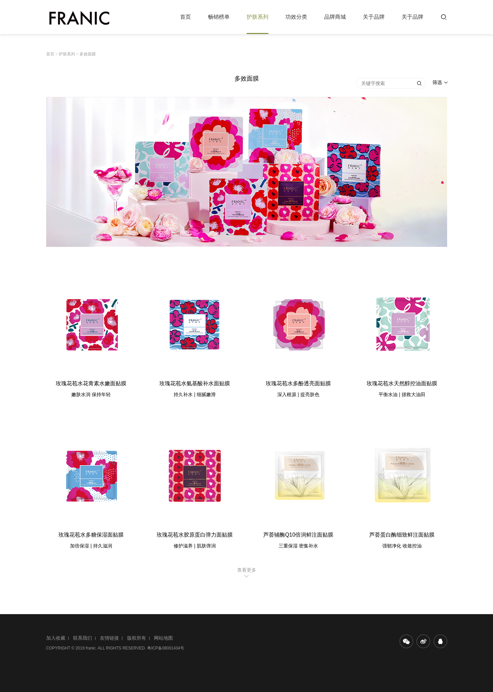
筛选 (437, 82)
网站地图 (163, 638)
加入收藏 (55, 638)
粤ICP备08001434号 (165, 648)
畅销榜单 (219, 17)
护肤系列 (257, 17)
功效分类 (296, 17)
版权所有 (136, 638)
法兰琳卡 (79, 17)
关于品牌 (374, 17)
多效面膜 (88, 54)
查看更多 (246, 570)
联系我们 (82, 638)
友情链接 (109, 638)
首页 (185, 17)
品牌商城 (335, 17)
